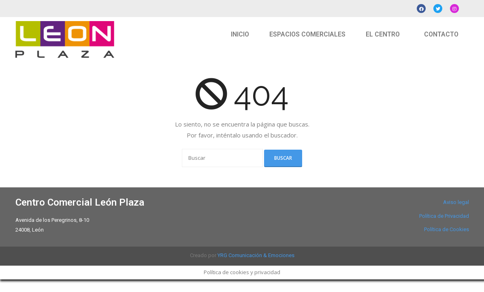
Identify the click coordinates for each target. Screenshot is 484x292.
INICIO (240, 34)
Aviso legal (456, 202)
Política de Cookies (446, 229)
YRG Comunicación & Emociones (255, 255)
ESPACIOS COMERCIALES (307, 34)
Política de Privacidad (444, 216)
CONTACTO (441, 34)
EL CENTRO (383, 34)
